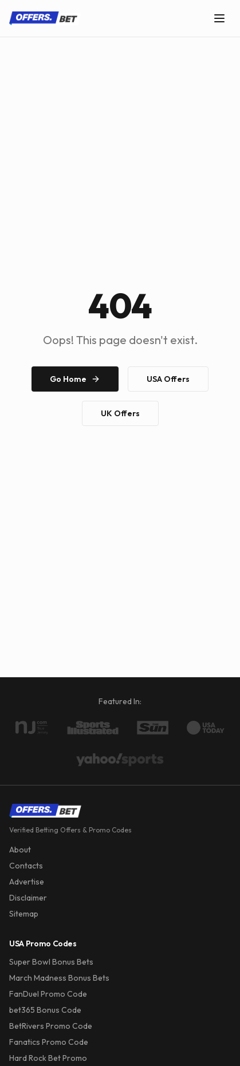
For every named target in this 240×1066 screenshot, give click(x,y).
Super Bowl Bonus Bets (51, 962)
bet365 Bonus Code (45, 1010)
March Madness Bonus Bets (59, 978)
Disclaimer (28, 898)
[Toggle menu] (219, 18)
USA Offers (168, 379)
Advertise (26, 882)
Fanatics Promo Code (48, 1042)
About (20, 849)
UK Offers (120, 413)
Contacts (26, 865)
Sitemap (23, 914)
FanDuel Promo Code (48, 994)
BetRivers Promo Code (50, 1026)
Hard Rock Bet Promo (48, 1058)
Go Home (75, 379)
